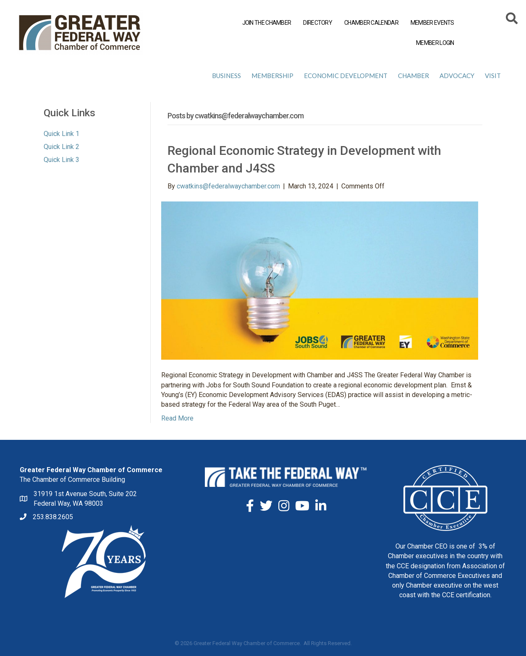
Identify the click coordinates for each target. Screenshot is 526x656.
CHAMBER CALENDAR (371, 22)
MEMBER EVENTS (432, 22)
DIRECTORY (317, 22)
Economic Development (345, 75)
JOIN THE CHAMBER (266, 22)
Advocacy (457, 75)
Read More (177, 418)
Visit (493, 75)
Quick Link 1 (61, 134)
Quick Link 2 (61, 147)
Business (226, 75)
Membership (272, 75)
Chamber (413, 75)
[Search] (512, 20)
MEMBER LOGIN (435, 42)
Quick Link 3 (61, 160)
